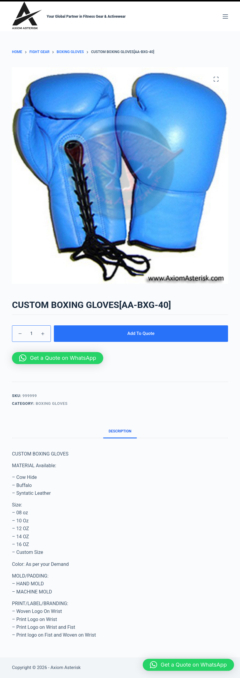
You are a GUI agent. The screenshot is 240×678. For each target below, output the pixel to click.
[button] (57, 358)
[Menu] (225, 16)
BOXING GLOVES (52, 403)
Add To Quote (141, 333)
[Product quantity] (31, 333)
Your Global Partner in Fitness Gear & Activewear (86, 16)
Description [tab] (120, 431)
